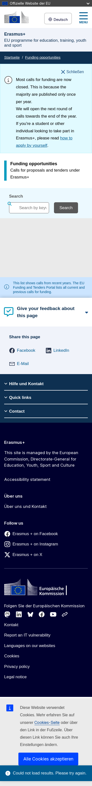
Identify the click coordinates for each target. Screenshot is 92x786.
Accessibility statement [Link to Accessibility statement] (27, 479)
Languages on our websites (29, 645)
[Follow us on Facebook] (42, 614)
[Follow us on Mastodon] (7, 614)
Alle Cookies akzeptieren (48, 758)
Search (16, 196)
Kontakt (11, 625)
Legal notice (15, 677)
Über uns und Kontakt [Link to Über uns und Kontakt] (25, 506)
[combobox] (29, 207)
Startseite (12, 57)
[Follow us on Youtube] (53, 614)
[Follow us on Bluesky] (30, 614)
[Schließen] (72, 72)
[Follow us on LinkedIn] (19, 614)
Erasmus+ (14, 442)
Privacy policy (17, 666)
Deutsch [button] (58, 19)
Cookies (11, 656)
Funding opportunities (42, 57)
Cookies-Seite (47, 722)
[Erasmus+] (16, 17)
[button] (22, 350)
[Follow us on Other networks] (65, 614)
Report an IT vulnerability (27, 635)
